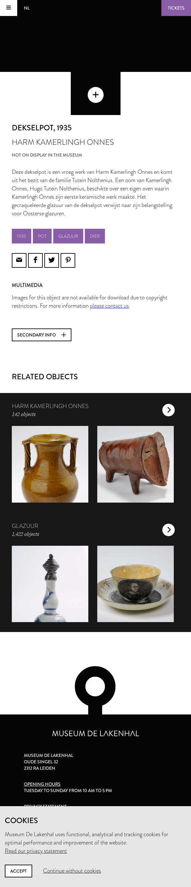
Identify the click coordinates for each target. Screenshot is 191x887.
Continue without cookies (72, 871)
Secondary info (41, 335)
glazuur (68, 236)
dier (95, 236)
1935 (21, 236)
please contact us (109, 306)
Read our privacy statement (36, 851)
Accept (18, 871)
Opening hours (42, 784)
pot (42, 236)
